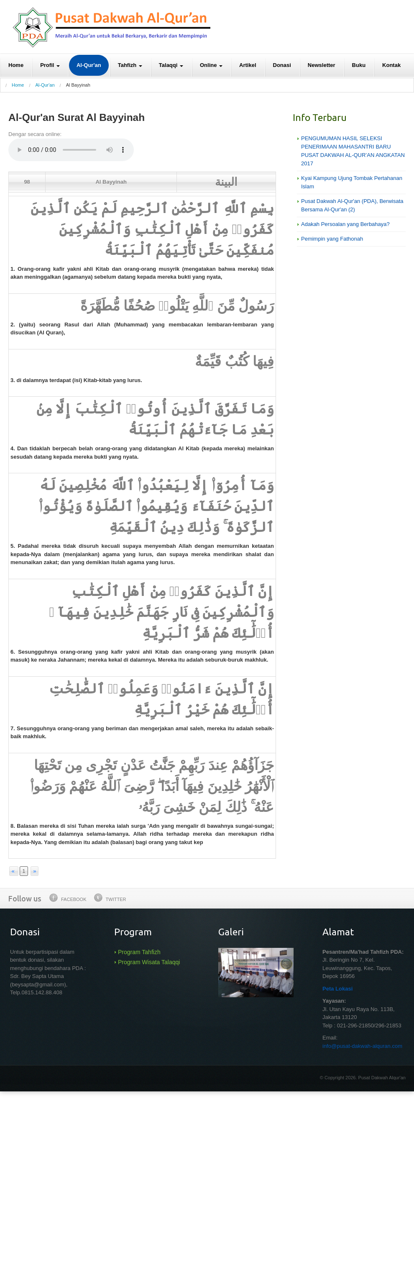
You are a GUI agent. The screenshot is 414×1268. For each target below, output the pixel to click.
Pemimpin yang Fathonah (332, 239)
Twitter (110, 897)
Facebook (68, 897)
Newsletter (321, 65)
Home (15, 65)
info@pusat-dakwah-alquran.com (362, 1046)
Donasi (282, 65)
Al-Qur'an (89, 65)
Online (211, 65)
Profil (50, 65)
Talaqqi (171, 65)
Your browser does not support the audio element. (71, 150)
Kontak (391, 65)
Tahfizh (130, 65)
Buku (359, 65)
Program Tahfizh (139, 952)
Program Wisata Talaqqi (149, 962)
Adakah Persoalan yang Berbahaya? (345, 224)
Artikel (247, 65)
